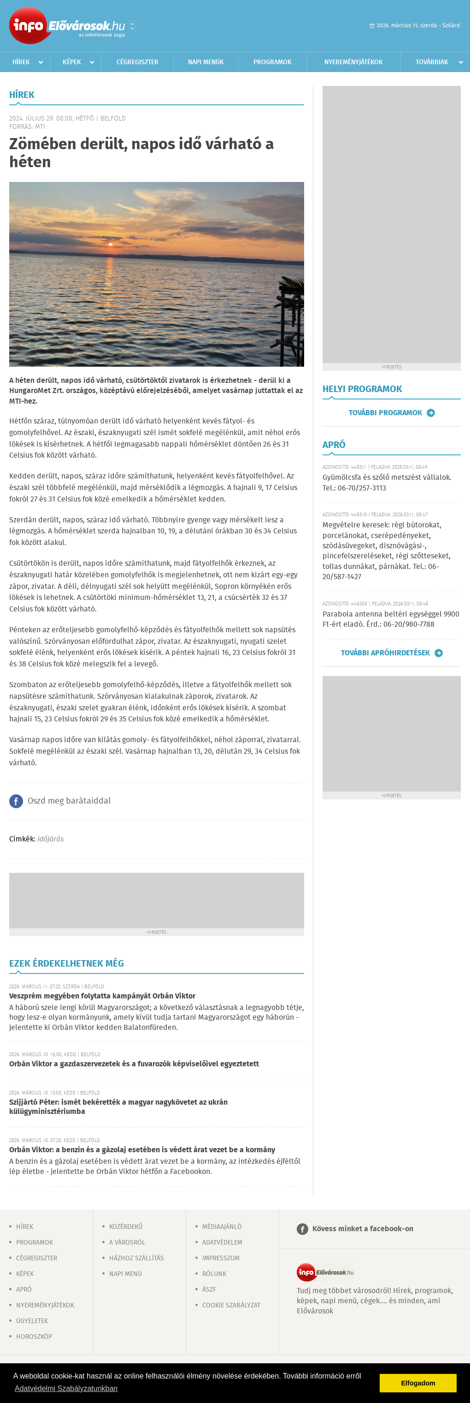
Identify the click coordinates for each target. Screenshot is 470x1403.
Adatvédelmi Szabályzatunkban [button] (66, 1388)
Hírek (21, 62)
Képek (72, 62)
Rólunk (214, 1274)
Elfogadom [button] (418, 1383)
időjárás (50, 839)
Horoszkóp (34, 1337)
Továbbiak (432, 62)
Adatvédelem (222, 1243)
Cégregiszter (138, 62)
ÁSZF (209, 1290)
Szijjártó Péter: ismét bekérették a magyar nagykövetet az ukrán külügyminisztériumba (118, 1107)
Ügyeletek (32, 1321)
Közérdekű (125, 1227)
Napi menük (206, 62)
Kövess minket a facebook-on (362, 1229)
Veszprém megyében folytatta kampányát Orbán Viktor (102, 996)
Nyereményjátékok (353, 62)
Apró (24, 1290)
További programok (385, 413)
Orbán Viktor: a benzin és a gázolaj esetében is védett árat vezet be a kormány (142, 1150)
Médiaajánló (222, 1227)
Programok (272, 62)
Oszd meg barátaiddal (69, 801)
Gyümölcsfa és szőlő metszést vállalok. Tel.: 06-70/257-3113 (387, 483)
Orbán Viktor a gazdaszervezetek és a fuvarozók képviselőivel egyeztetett (134, 1064)
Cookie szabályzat (231, 1305)
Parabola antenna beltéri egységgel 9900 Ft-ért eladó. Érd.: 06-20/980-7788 (391, 619)
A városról (127, 1243)
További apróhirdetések (385, 653)
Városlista (132, 26)
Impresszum (221, 1258)
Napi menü (125, 1274)
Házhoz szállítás (136, 1258)
